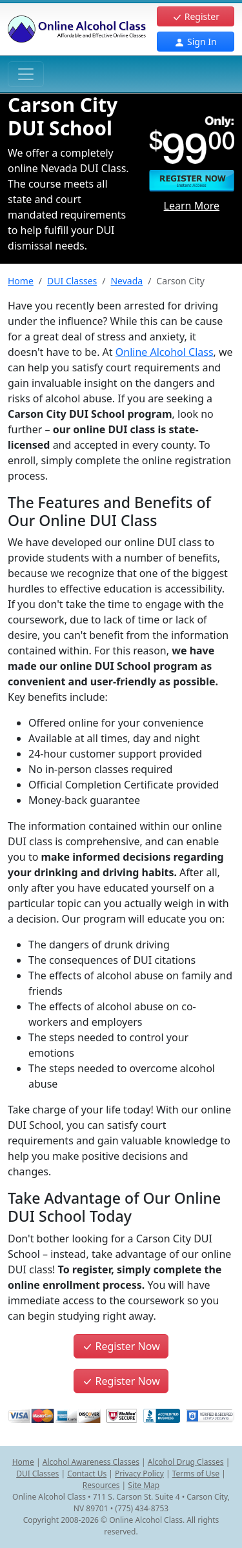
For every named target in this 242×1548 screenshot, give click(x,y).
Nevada (126, 281)
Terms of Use (195, 1473)
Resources (101, 1485)
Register (195, 16)
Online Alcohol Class (165, 352)
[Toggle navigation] (26, 74)
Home (21, 281)
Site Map (143, 1485)
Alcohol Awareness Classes (91, 1461)
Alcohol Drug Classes (186, 1461)
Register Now (120, 1346)
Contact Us (86, 1473)
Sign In (195, 41)
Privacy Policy (139, 1473)
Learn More (192, 206)
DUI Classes (72, 281)
